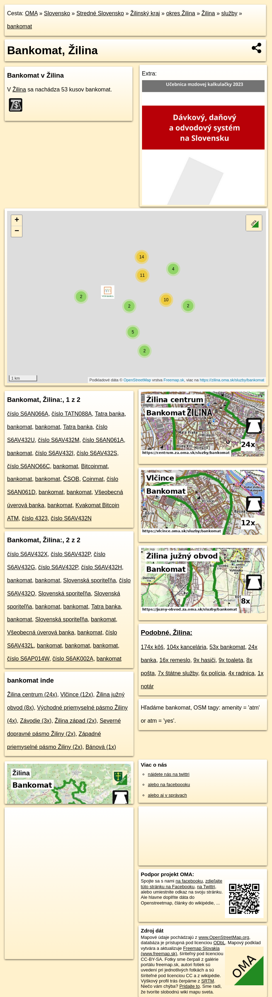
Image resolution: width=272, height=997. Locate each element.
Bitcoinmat (94, 466)
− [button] (17, 231)
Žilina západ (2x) (75, 721)
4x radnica (241, 673)
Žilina (208, 13)
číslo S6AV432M (58, 440)
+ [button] (17, 220)
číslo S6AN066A (28, 414)
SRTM (207, 981)
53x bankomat (227, 647)
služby (229, 13)
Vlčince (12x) (76, 694)
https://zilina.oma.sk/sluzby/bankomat (232, 380)
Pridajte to (189, 986)
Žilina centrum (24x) (32, 694)
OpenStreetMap (137, 380)
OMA (31, 13)
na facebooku (189, 881)
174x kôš (152, 647)
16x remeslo (174, 660)
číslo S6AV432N (71, 518)
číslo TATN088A (71, 414)
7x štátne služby (178, 673)
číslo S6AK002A (73, 659)
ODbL (219, 942)
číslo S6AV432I (54, 453)
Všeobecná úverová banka (40, 632)
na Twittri (206, 886)
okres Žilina (180, 13)
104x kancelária (186, 647)
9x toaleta (231, 660)
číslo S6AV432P (70, 554)
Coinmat (93, 479)
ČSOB (71, 479)
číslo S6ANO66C (28, 466)
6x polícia (213, 673)
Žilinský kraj (145, 13)
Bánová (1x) (100, 747)
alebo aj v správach (167, 795)
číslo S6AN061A (103, 440)
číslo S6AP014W (28, 659)
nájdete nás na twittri (168, 774)
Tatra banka (110, 414)
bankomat (19, 26)
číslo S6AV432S (96, 453)
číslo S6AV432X (27, 554)
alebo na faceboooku (169, 784)
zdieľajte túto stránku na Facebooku (181, 883)
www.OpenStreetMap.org (223, 937)
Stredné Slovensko (100, 13)
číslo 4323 (34, 518)
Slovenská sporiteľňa (89, 580)
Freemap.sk (174, 380)
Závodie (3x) (35, 721)
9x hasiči (204, 660)
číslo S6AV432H (101, 567)
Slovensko (57, 13)
